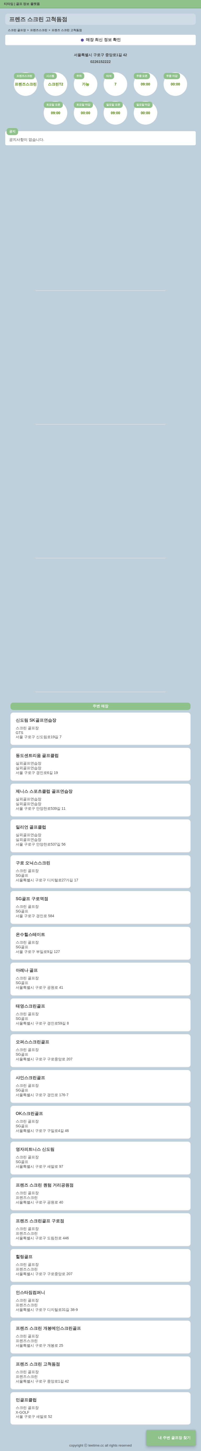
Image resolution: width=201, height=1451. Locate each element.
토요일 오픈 (53, 104)
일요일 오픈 (113, 104)
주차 (79, 75)
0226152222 (100, 62)
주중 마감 (171, 75)
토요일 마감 (83, 104)
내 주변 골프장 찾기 (174, 1438)
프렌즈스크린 (24, 75)
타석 (108, 75)
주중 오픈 (142, 75)
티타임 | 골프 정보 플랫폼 (22, 4)
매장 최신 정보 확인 (103, 39)
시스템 (50, 75)
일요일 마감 (143, 104)
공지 (12, 131)
